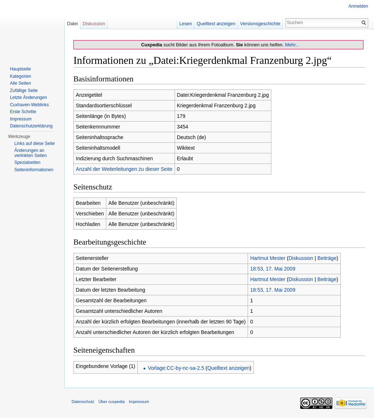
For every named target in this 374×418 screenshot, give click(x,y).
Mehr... (292, 44)
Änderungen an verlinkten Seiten (30, 153)
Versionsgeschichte (260, 23)
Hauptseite (20, 69)
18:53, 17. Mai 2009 (272, 269)
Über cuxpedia (111, 401)
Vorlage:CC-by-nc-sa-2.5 (176, 368)
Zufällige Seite (24, 90)
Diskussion (301, 258)
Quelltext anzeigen (228, 368)
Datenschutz (83, 401)
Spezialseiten (27, 162)
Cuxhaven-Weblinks (29, 104)
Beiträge (326, 258)
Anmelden (358, 6)
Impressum (20, 119)
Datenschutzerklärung (31, 126)
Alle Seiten (20, 83)
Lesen (185, 23)
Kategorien (20, 76)
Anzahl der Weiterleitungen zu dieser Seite (124, 169)
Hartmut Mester (267, 258)
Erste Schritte (23, 111)
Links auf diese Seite (34, 143)
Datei (72, 23)
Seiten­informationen (33, 169)
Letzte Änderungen (28, 97)
